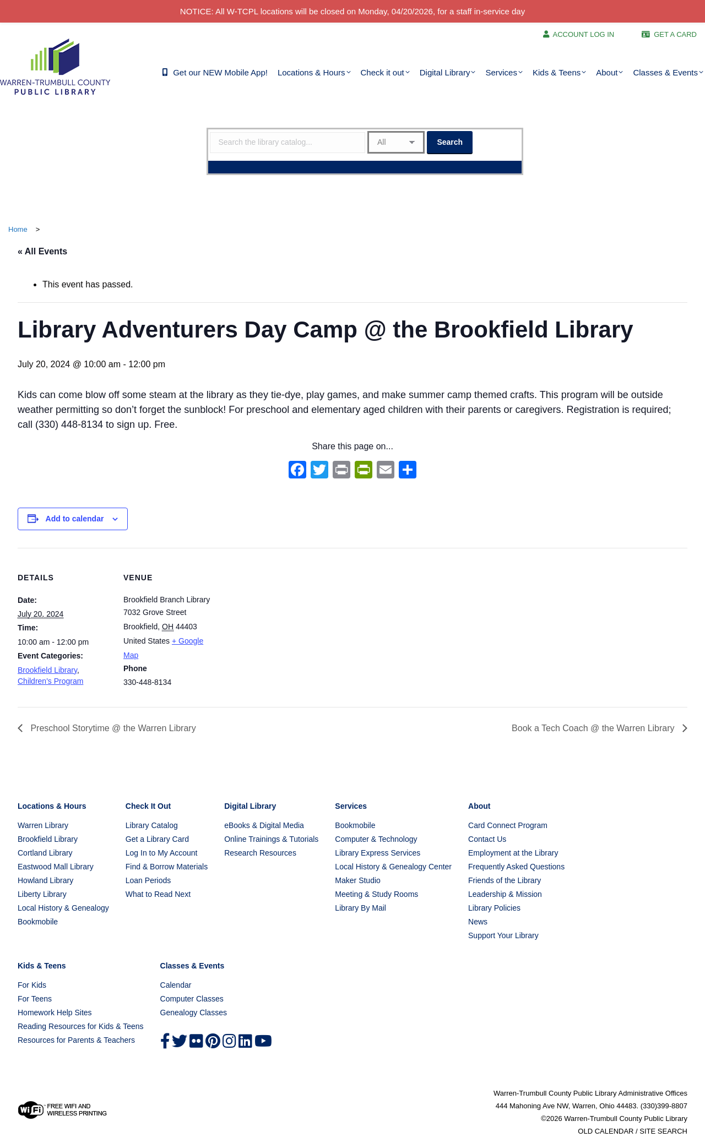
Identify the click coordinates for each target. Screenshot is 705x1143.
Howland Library (45, 880)
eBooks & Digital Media (264, 825)
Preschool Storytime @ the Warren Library (112, 728)
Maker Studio (357, 880)
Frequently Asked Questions (516, 866)
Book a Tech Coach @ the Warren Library (594, 728)
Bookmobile (38, 921)
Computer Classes (192, 998)
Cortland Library (45, 852)
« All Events (42, 251)
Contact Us (487, 839)
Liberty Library (42, 894)
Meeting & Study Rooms (376, 894)
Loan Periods (148, 880)
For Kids (32, 985)
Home (18, 229)
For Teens (35, 998)
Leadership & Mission (505, 894)
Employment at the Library (513, 852)
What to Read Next (158, 894)
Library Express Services (377, 852)
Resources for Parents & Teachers (76, 1040)
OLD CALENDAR (605, 1131)
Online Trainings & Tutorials (271, 839)
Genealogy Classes (193, 1012)
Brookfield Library (47, 670)
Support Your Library (503, 935)
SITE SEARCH (663, 1131)
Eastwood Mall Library (56, 866)
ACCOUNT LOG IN (584, 34)
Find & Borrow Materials (167, 866)
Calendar (176, 985)
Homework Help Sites (55, 1012)
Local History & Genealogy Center (393, 866)
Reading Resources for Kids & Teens (81, 1026)
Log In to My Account (162, 852)
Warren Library (43, 825)
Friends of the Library (504, 880)
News (477, 921)
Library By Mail (360, 907)
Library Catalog (152, 825)
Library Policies (494, 907)
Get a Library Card (157, 839)
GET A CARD (675, 34)
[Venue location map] (287, 624)
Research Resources (260, 852)
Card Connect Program (507, 825)
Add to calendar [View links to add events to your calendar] (75, 518)
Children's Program (50, 681)
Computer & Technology (376, 839)
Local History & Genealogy (63, 907)
